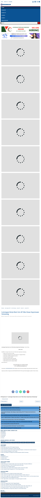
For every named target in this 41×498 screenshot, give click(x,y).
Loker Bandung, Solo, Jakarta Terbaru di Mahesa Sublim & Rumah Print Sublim (14, 467)
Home (2, 7)
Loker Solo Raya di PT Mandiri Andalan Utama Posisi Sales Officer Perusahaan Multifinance (16, 463)
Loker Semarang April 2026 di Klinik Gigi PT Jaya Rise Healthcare (12, 425)
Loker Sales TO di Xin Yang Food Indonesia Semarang (10, 409)
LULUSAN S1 (3, 17)
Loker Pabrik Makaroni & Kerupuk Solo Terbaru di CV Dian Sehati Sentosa (13, 488)
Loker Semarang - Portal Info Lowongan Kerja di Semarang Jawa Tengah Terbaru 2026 (17, 495)
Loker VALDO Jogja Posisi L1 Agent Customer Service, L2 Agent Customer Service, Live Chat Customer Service (20, 476)
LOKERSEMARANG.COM (9, 368)
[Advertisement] (20, 324)
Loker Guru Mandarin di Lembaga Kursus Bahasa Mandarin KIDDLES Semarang (14, 452)
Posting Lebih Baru (4, 401)
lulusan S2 (28, 442)
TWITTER (3, 436)
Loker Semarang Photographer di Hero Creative (9, 451)
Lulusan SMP (9, 442)
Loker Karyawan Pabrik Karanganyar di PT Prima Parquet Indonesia (12, 469)
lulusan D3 (22, 316)
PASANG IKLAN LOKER (4, 20)
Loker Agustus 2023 (13, 316)
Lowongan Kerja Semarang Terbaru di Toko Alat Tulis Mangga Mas (13, 419)
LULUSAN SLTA (3, 12)
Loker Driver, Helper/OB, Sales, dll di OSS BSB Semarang (11, 484)
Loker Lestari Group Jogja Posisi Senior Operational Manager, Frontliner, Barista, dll (15, 474)
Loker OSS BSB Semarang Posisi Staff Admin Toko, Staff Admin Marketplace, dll (15, 415)
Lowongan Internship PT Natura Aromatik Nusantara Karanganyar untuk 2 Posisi (14, 487)
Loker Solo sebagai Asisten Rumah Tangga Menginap (10, 483)
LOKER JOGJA (4, 458)
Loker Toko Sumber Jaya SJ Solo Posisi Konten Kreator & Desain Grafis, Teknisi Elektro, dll (16, 485)
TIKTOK (2, 437)
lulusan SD (32, 442)
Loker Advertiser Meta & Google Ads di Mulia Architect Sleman (11, 473)
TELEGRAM (3, 435)
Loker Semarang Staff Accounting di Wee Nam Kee (10, 423)
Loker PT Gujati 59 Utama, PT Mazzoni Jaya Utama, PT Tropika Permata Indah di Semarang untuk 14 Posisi (20, 417)
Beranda (21, 401)
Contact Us (6, 1)
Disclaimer (10, 1)
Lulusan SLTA (30, 316)
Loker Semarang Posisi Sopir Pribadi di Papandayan (10, 407)
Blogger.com (38, 495)
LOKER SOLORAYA (4, 456)
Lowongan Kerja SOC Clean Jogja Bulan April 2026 (10, 477)
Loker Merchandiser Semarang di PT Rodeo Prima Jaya (10, 448)
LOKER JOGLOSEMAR (5, 459)
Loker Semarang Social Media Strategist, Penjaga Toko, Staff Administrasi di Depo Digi (16, 421)
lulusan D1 (13, 442)
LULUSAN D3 (3, 15)
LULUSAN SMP (3, 10)
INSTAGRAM (3, 433)
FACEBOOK (3, 432)
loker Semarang (18, 316)
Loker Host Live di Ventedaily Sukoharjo (8, 466)
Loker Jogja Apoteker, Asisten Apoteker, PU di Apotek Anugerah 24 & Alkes (13, 478)
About (2, 1)
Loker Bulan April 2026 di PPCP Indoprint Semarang (10, 447)
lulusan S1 (25, 316)
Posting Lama (38, 401)
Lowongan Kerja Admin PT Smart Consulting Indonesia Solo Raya (12, 465)
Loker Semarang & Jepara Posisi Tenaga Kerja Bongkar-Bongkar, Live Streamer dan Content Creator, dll (18, 449)
